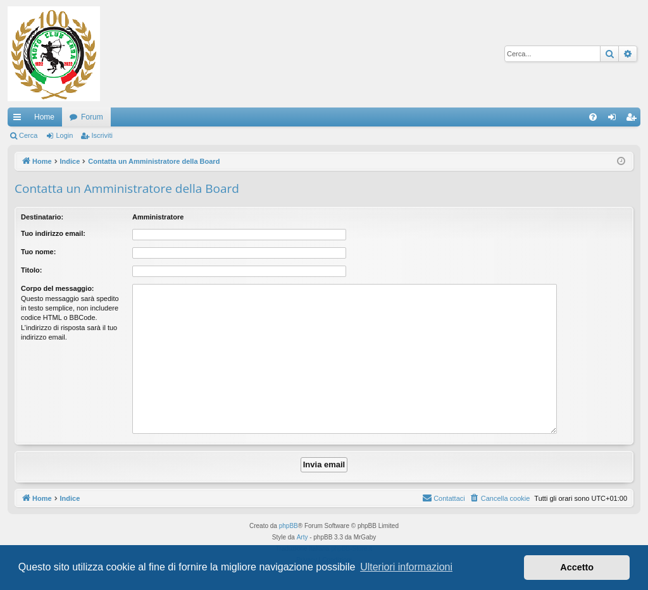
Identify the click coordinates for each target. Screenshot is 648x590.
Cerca (28, 135)
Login (64, 135)
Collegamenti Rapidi (20, 119)
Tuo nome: (38, 251)
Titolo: (31, 270)
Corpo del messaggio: (57, 288)
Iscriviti (102, 135)
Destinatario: (42, 217)
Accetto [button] (577, 567)
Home (44, 117)
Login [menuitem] (614, 119)
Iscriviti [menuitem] (633, 119)
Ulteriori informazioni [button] (406, 567)
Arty (302, 537)
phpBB (288, 525)
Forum (92, 117)
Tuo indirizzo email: (53, 233)
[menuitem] (592, 117)
